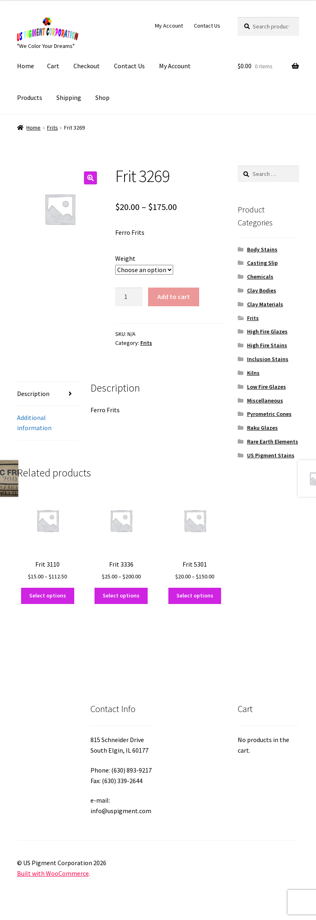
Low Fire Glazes (266, 386)
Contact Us (207, 25)
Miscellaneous (265, 400)
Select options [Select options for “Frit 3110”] (47, 595)
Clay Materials (265, 304)
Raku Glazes (262, 427)
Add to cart (173, 296)
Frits (52, 127)
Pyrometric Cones (269, 414)
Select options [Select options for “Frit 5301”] (194, 595)
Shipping (68, 97)
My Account (169, 25)
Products (29, 97)
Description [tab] (33, 394)
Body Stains (262, 249)
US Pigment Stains (271, 455)
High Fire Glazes (267, 331)
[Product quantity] (129, 297)
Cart (53, 66)
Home (25, 66)
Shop (102, 97)
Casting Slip (262, 262)
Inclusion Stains (267, 359)
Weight (125, 258)
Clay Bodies (261, 290)
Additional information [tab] (34, 422)
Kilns (253, 373)
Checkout (86, 66)
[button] (90, 177)
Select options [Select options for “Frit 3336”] (121, 595)
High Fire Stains (267, 345)
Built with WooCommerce (53, 873)
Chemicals (260, 276)
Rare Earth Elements (272, 441)
